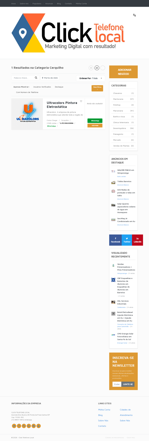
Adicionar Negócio (124, 71)
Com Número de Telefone (27, 92)
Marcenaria (123, 110)
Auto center (121, 176)
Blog (100, 415)
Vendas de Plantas (123, 145)
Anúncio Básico (123, 185)
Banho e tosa (123, 116)
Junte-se (128, 384)
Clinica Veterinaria (123, 122)
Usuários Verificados (42, 87)
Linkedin (137, 240)
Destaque (59, 87)
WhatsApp (51, 126)
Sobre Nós (103, 420)
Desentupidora (123, 128)
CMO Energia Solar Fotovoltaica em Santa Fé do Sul (125, 336)
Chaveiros (123, 93)
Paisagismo (123, 134)
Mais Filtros (97, 88)
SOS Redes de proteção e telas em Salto (126, 193)
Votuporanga (122, 273)
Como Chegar (52, 120)
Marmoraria (123, 99)
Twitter (126, 240)
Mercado (123, 139)
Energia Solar (122, 343)
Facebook (115, 240)
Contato (102, 426)
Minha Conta (104, 409)
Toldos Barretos (124, 181)
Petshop (123, 104)
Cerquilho (65, 120)
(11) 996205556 (66, 123)
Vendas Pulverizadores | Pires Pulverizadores (126, 267)
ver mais (95, 125)
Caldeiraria (121, 307)
